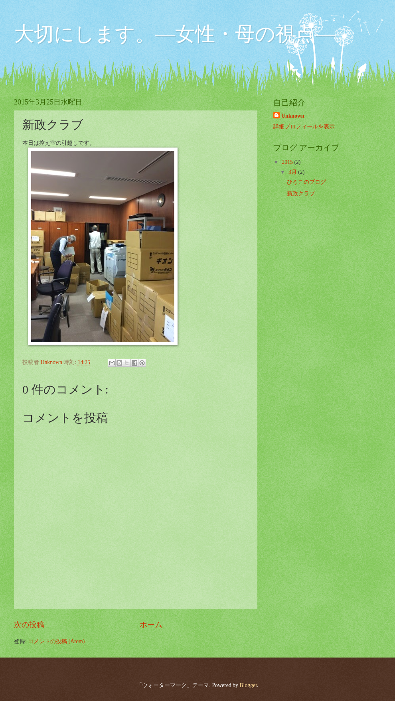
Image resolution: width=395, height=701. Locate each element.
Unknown (292, 116)
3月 (293, 172)
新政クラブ (301, 194)
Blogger (248, 685)
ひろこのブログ (306, 182)
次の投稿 (29, 624)
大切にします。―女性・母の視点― (174, 34)
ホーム (151, 624)
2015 (288, 162)
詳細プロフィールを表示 (304, 127)
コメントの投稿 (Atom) (56, 641)
